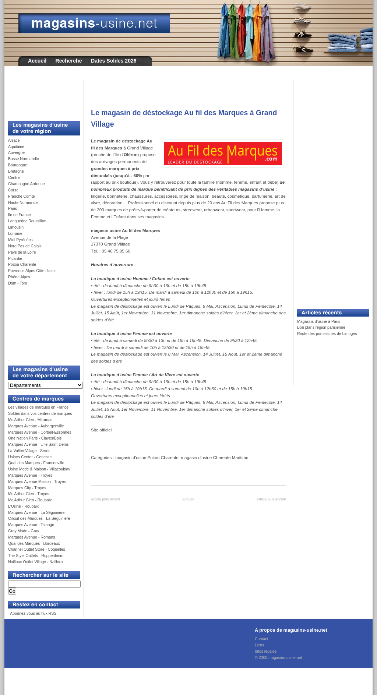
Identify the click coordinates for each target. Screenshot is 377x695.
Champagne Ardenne (26, 183)
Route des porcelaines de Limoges (327, 333)
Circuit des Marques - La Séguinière (39, 518)
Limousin (16, 227)
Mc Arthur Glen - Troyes (28, 493)
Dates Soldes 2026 (114, 61)
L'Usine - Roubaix (23, 506)
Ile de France (19, 214)
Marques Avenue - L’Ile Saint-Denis (38, 444)
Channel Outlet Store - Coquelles (36, 549)
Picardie (15, 258)
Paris (12, 208)
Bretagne (16, 171)
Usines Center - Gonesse (30, 457)
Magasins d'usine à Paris (318, 321)
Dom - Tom (17, 283)
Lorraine (15, 233)
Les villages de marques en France (38, 407)
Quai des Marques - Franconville (36, 463)
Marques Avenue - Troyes (30, 475)
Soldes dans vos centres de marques (40, 413)
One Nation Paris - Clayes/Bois (34, 438)
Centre (14, 177)
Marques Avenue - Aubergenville (36, 426)
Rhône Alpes (19, 277)
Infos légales (265, 651)
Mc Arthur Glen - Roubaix (30, 500)
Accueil (37, 61)
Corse (13, 190)
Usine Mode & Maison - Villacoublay (39, 469)
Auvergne (16, 152)
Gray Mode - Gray (23, 531)
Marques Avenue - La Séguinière (36, 512)
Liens (259, 645)
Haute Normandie (23, 202)
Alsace (14, 140)
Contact (261, 638)
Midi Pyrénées (20, 239)
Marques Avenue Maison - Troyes (37, 481)
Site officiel (101, 429)
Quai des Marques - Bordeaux (34, 543)
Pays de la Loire (22, 252)
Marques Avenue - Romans (31, 537)
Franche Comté (21, 196)
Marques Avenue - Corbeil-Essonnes (39, 432)
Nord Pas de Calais (25, 246)
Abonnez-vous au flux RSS (32, 613)
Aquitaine (16, 146)
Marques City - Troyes (27, 488)
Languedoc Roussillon (27, 221)
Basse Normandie (23, 158)
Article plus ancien (271, 499)
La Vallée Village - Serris (29, 450)
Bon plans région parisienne (321, 327)
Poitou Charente (22, 264)
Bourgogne (17, 165)
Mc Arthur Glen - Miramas (30, 419)
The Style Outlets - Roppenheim (35, 555)
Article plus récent (105, 499)
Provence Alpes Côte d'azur (32, 270)
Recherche (69, 61)
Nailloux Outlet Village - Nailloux (35, 562)
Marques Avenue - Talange (31, 524)
